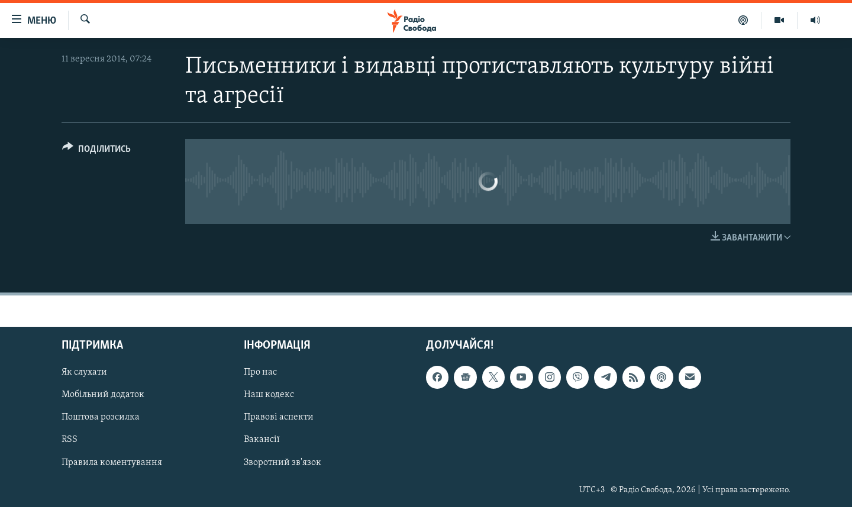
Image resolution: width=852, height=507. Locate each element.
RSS (70, 439)
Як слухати (84, 372)
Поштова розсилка (101, 417)
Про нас (260, 372)
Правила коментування (112, 462)
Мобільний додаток (103, 394)
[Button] (96, 151)
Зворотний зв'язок (282, 462)
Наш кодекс (269, 394)
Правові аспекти (279, 417)
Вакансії (262, 439)
